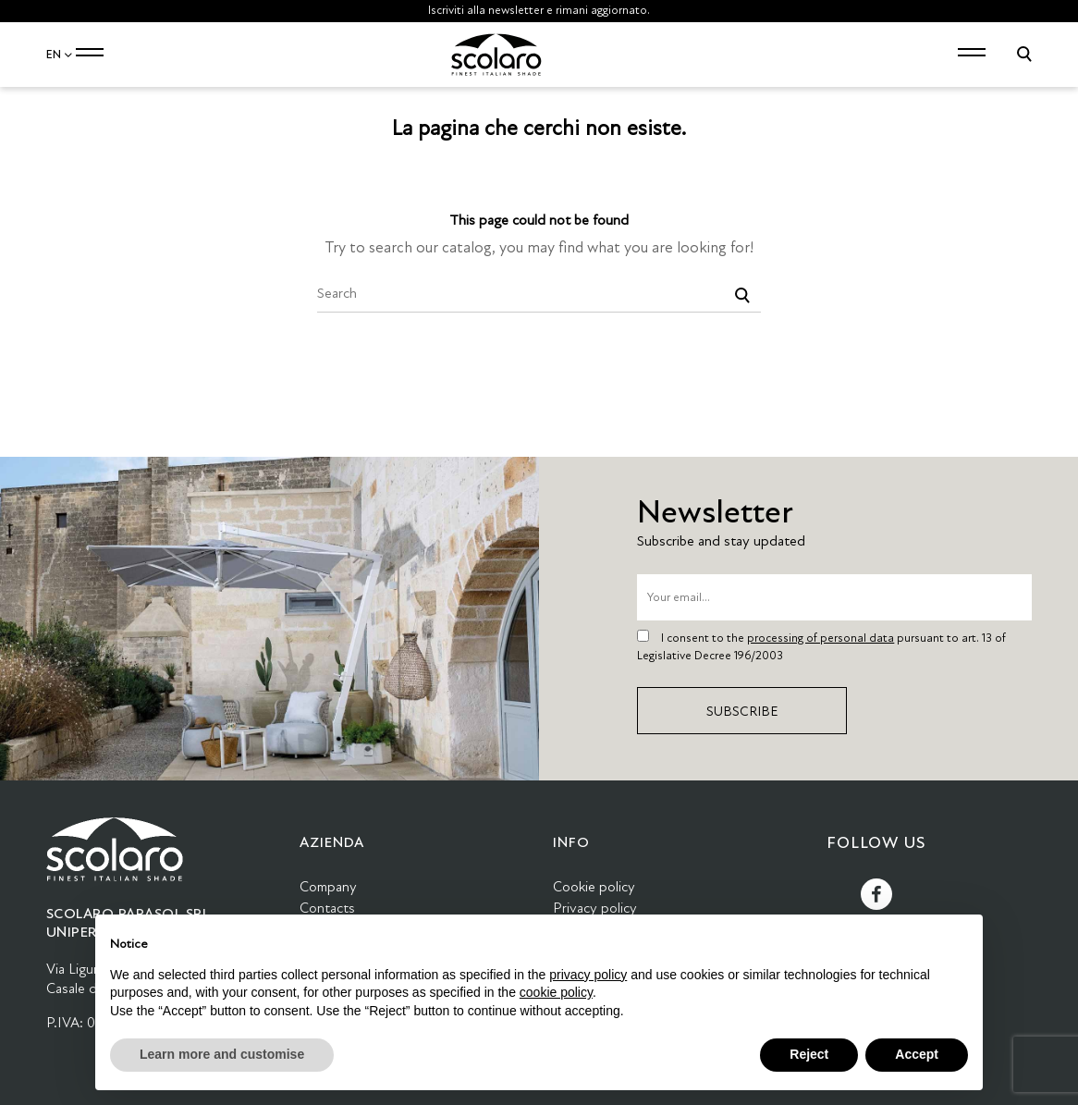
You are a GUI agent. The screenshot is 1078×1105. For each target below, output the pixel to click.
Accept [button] (916, 1054)
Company (328, 887)
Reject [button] (809, 1054)
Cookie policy (594, 887)
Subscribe (742, 711)
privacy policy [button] (588, 974)
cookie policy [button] (556, 992)
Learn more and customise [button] (222, 1054)
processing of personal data (820, 638)
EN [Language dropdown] (60, 54)
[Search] (539, 294)
